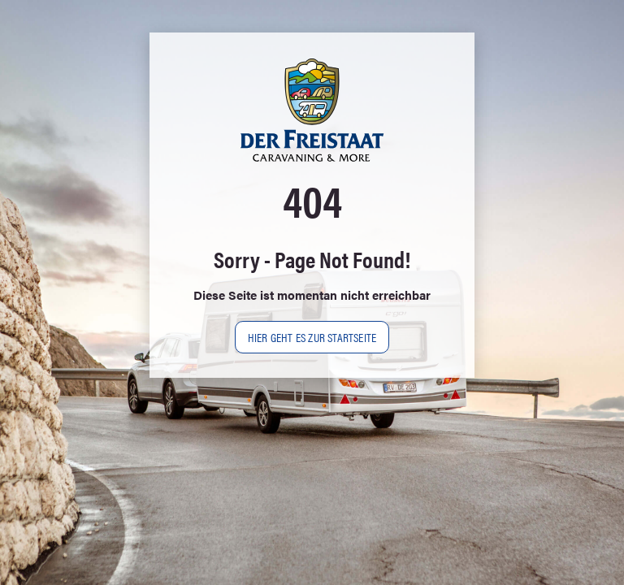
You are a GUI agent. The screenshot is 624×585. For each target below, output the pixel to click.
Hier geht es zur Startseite (312, 336)
